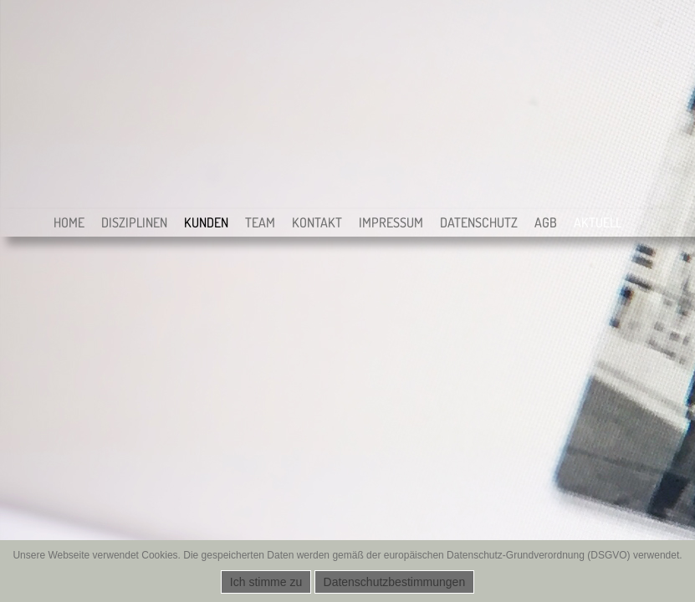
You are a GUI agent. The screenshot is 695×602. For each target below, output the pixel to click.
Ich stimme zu (266, 582)
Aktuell (597, 222)
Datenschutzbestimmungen (395, 582)
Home (69, 222)
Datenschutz (479, 222)
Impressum (391, 222)
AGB (545, 222)
